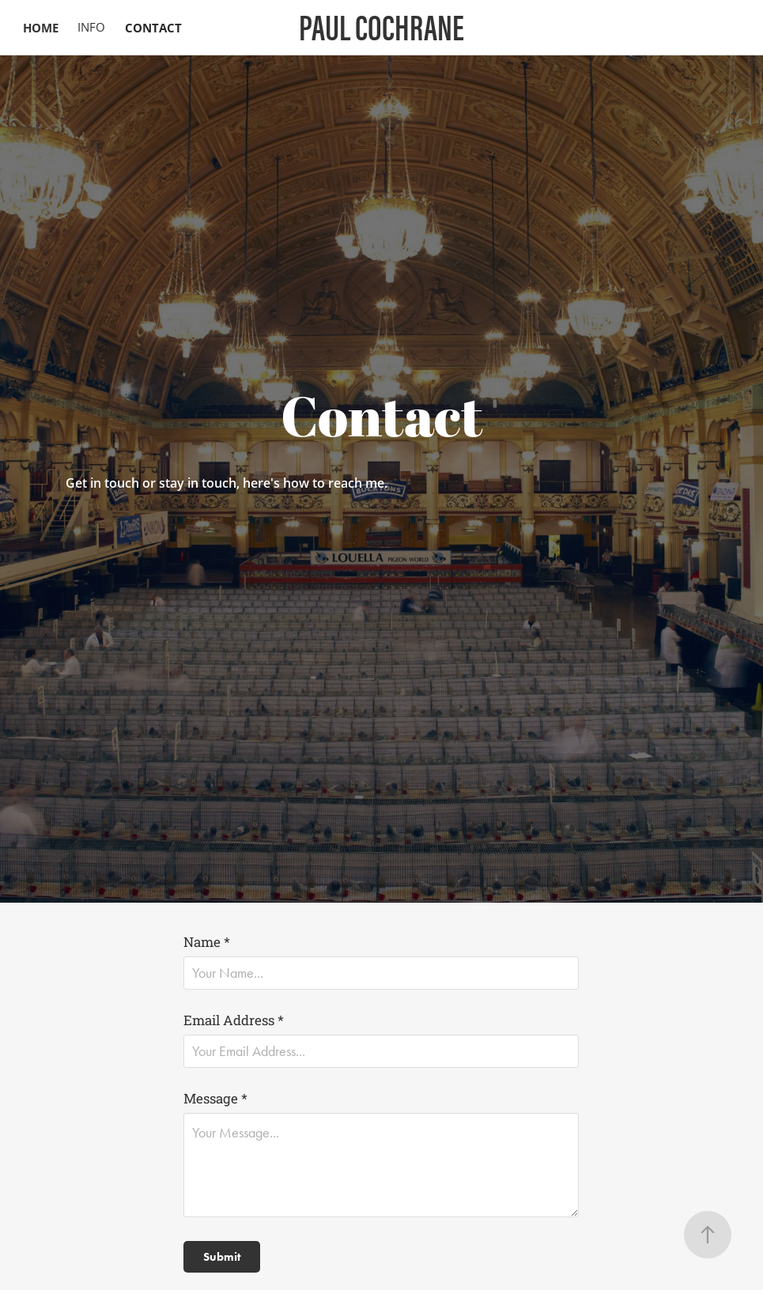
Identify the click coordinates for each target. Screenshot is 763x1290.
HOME (41, 27)
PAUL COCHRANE (381, 28)
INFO (91, 27)
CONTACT (153, 27)
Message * (215, 1098)
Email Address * (233, 1020)
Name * (206, 942)
